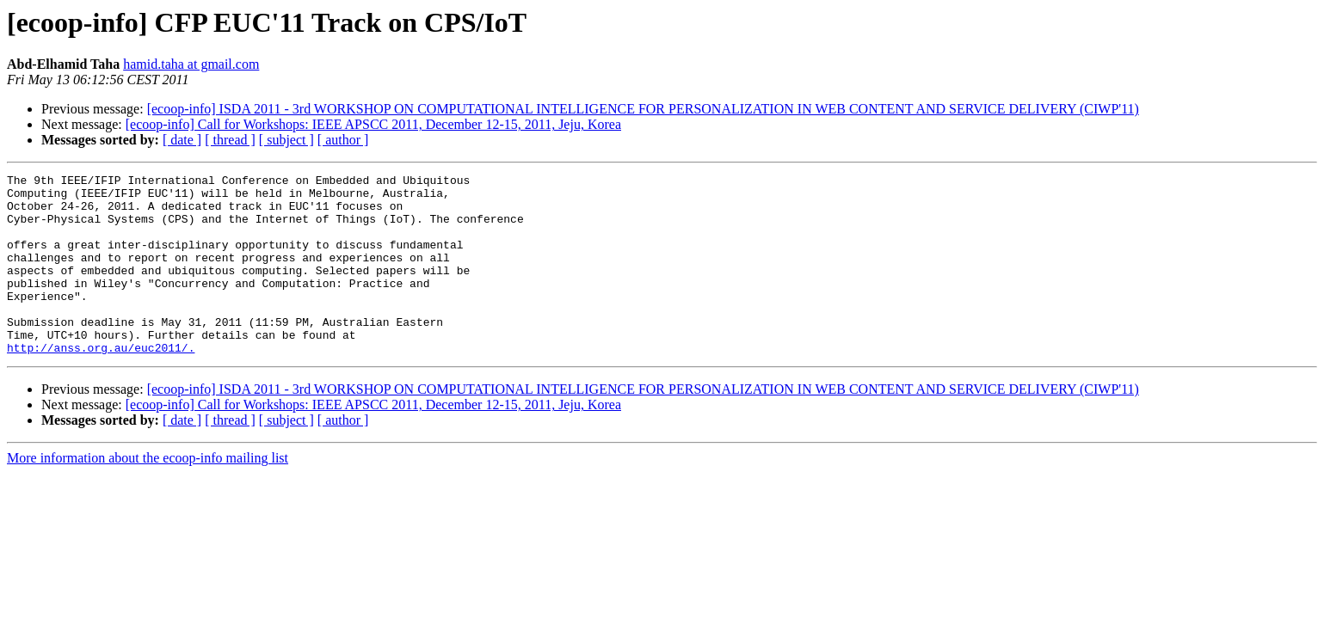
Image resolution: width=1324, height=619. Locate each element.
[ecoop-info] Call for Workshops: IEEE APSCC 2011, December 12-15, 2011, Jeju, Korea (373, 124)
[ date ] (182, 139)
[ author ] (343, 139)
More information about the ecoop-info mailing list (147, 494)
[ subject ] (286, 139)
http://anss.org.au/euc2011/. (100, 383)
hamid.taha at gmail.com (191, 64)
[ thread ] (230, 139)
